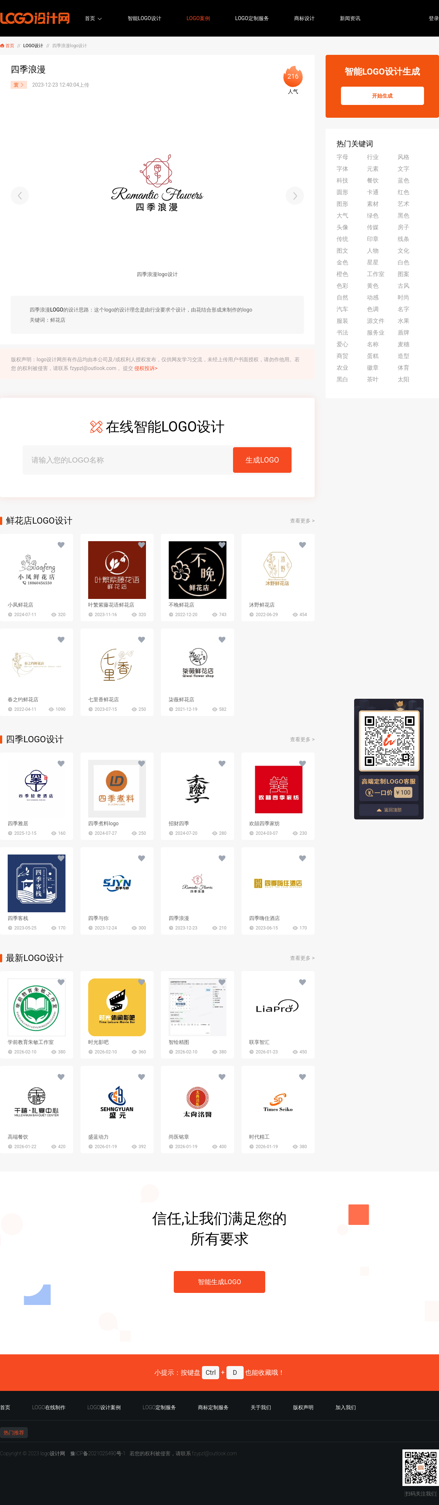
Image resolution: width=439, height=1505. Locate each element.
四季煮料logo (103, 823)
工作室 (375, 274)
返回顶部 (389, 810)
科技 (342, 180)
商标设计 (304, 18)
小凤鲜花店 (20, 605)
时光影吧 (98, 1042)
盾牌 (403, 332)
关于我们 (261, 1407)
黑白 (342, 379)
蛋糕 (373, 355)
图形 (342, 203)
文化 (403, 250)
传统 (342, 238)
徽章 (373, 367)
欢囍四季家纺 (264, 823)
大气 (342, 215)
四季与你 (98, 918)
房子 (403, 227)
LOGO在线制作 (48, 1407)
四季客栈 (18, 918)
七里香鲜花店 (103, 699)
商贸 (342, 355)
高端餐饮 (18, 1137)
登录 (434, 18)
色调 (373, 309)
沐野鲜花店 (262, 605)
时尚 (403, 297)
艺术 (403, 203)
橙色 (342, 274)
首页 (90, 18)
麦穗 (403, 344)
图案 (403, 274)
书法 (342, 332)
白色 (403, 262)
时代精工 (259, 1137)
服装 (342, 320)
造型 (403, 355)
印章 (373, 238)
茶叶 (373, 379)
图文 (342, 250)
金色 (342, 262)
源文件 (375, 320)
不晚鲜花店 (181, 605)
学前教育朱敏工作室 (31, 1042)
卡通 (373, 192)
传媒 (373, 227)
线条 (403, 238)
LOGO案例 (198, 18)
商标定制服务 (213, 1407)
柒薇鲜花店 (181, 699)
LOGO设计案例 (104, 1407)
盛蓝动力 (98, 1137)
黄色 (373, 285)
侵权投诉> (145, 368)
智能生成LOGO (219, 1282)
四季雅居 (18, 823)
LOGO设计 (33, 45)
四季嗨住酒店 (264, 918)
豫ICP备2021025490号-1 (98, 1453)
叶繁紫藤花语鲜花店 (111, 605)
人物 (373, 250)
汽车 (342, 309)
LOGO (56, 310)
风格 (403, 157)
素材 (373, 203)
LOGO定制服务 (252, 18)
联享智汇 (259, 1042)
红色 (403, 192)
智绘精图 (179, 1042)
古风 (403, 285)
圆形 (342, 192)
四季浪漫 (179, 918)
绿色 (373, 215)
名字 (403, 309)
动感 (373, 297)
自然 (342, 297)
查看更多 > (302, 521)
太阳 (403, 379)
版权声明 (303, 1407)
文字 (403, 168)
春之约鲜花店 (23, 699)
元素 (373, 168)
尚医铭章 (179, 1137)
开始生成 (382, 96)
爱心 (342, 344)
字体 (342, 168)
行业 (373, 157)
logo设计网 (52, 1453)
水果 (403, 320)
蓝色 (403, 180)
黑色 (403, 215)
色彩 (342, 285)
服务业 (375, 332)
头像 (342, 227)
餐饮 (373, 180)
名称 (373, 344)
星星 (373, 262)
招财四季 (179, 823)
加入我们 (345, 1407)
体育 (403, 367)
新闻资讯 (350, 18)
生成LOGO (262, 460)
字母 (342, 157)
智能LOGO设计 (144, 18)
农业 (342, 367)
